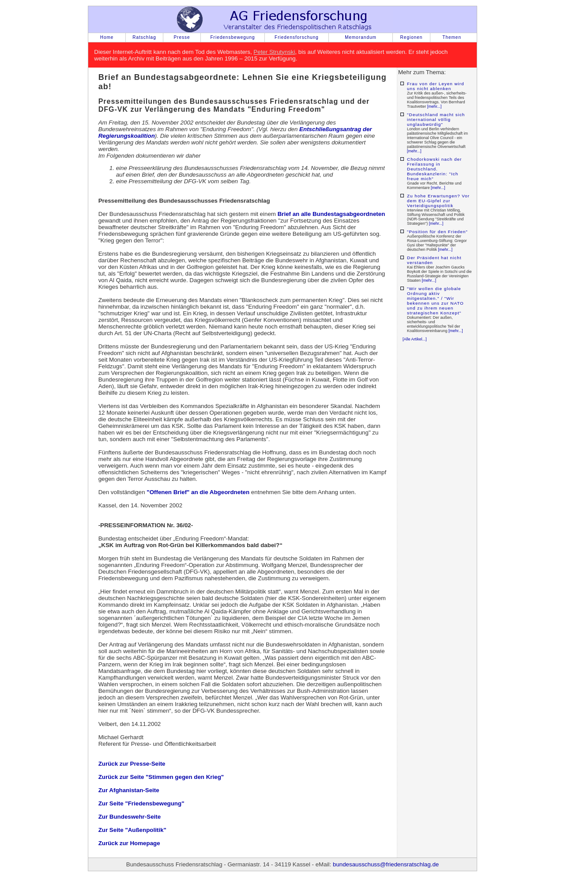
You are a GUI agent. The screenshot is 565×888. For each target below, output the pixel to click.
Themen (451, 37)
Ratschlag (144, 37)
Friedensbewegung (232, 37)
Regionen (411, 37)
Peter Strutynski (274, 52)
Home (107, 37)
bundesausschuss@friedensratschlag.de (386, 864)
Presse (181, 37)
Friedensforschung (297, 37)
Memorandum (361, 37)
